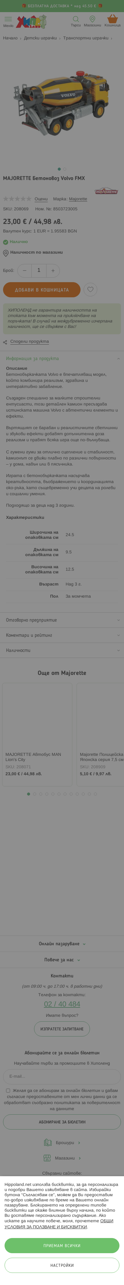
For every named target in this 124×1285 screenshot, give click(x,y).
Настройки (62, 1266)
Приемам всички (62, 1246)
